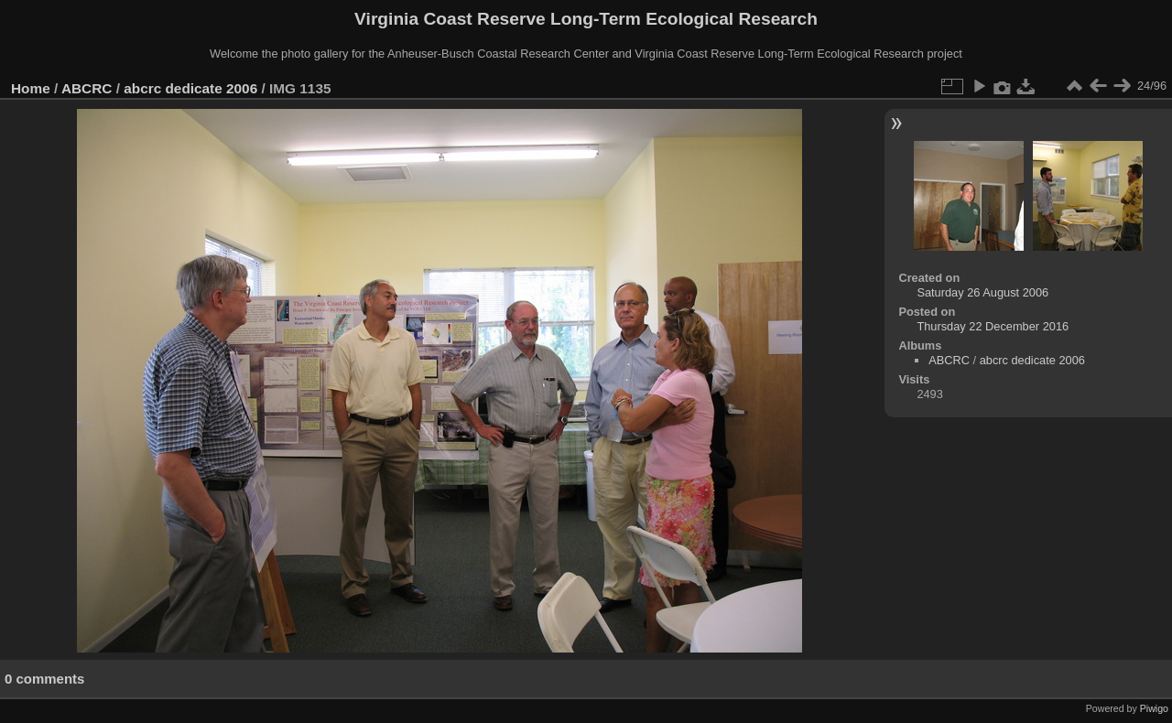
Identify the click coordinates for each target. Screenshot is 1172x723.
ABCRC (86, 88)
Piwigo (1154, 708)
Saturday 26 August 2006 (982, 292)
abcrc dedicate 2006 (190, 88)
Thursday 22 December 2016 (993, 326)
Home (30, 88)
